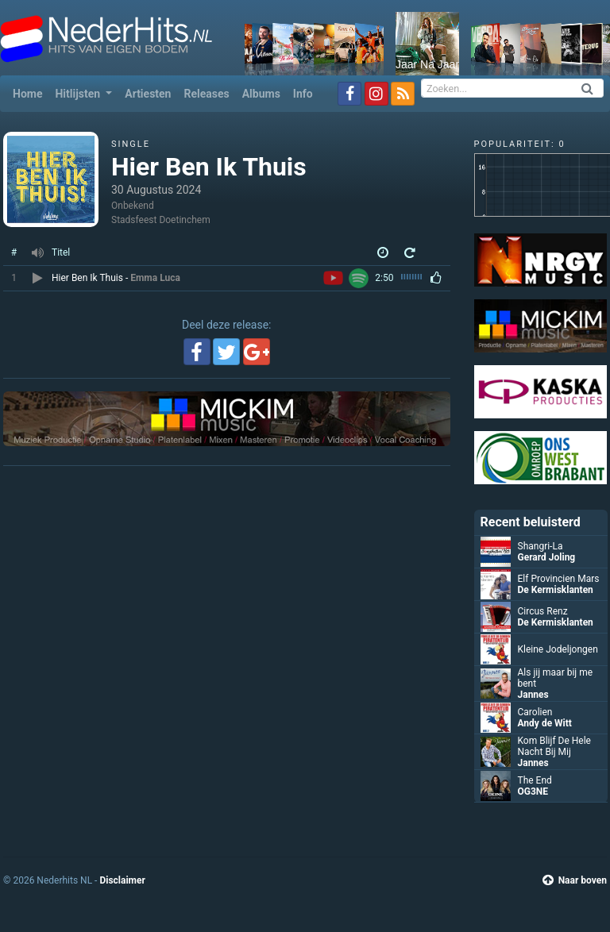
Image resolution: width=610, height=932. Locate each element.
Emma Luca (155, 277)
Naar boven (574, 880)
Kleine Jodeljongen (558, 649)
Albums (261, 93)
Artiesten (148, 93)
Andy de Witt (545, 723)
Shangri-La (540, 546)
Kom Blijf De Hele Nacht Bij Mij (554, 746)
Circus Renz (543, 611)
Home (30, 92)
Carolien (535, 712)
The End (535, 780)
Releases (206, 93)
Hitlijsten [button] (78, 93)
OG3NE (533, 791)
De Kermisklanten (555, 589)
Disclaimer (122, 880)
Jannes (533, 694)
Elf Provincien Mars (559, 578)
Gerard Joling (547, 557)
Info (303, 93)
